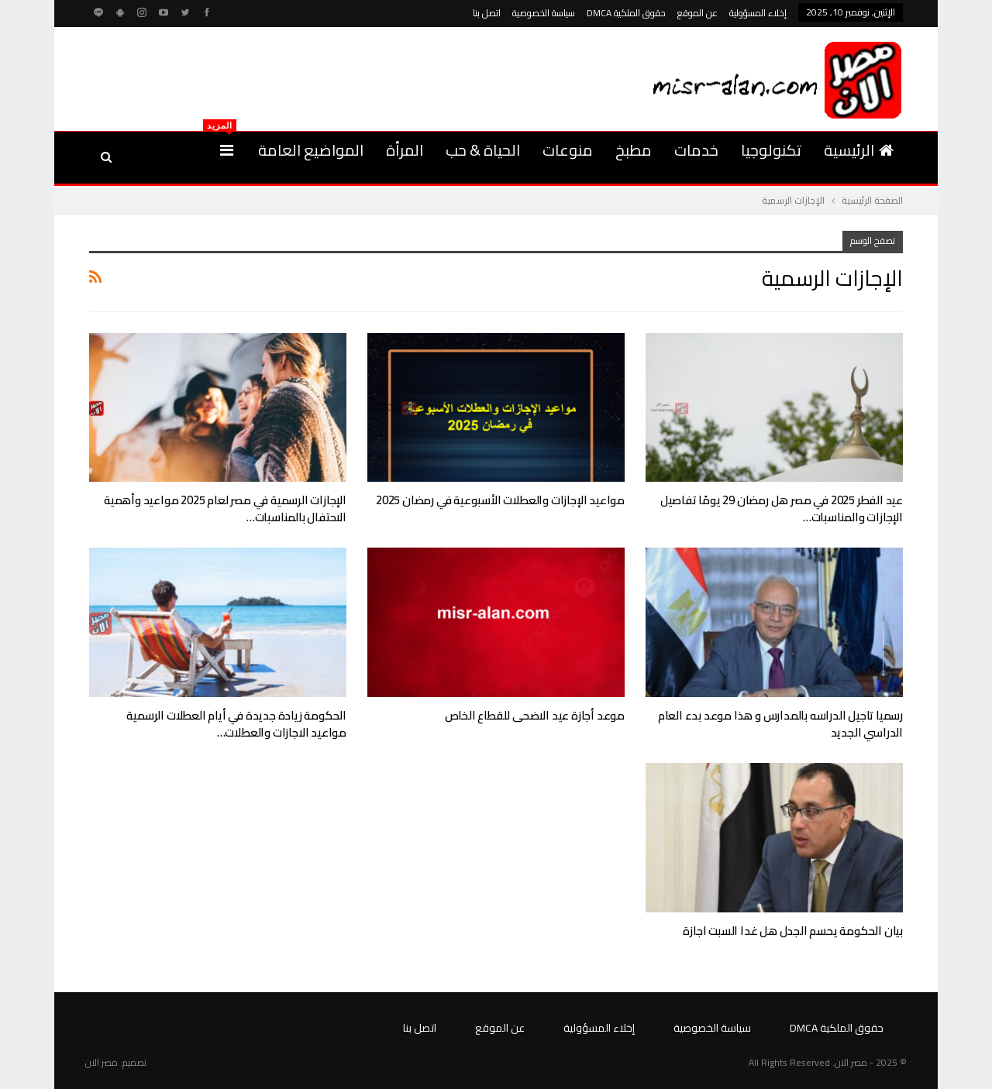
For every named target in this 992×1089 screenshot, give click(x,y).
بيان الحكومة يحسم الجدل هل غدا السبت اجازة (793, 930)
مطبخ (633, 150)
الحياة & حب (483, 150)
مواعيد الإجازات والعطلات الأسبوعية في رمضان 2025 (500, 500)
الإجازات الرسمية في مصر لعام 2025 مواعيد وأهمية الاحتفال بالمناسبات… (225, 508)
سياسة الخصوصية (543, 13)
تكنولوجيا (771, 150)
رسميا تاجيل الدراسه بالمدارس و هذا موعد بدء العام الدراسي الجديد (780, 724)
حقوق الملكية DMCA (626, 13)
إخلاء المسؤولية (758, 13)
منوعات (567, 150)
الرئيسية (859, 150)
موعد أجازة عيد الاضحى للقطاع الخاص (535, 715)
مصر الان (101, 1062)
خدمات (696, 150)
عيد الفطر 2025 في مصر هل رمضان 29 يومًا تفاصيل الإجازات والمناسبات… (781, 508)
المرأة (404, 150)
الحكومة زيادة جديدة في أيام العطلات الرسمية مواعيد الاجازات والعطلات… (236, 724)
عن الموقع (697, 13)
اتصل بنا (487, 13)
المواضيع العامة (310, 150)
